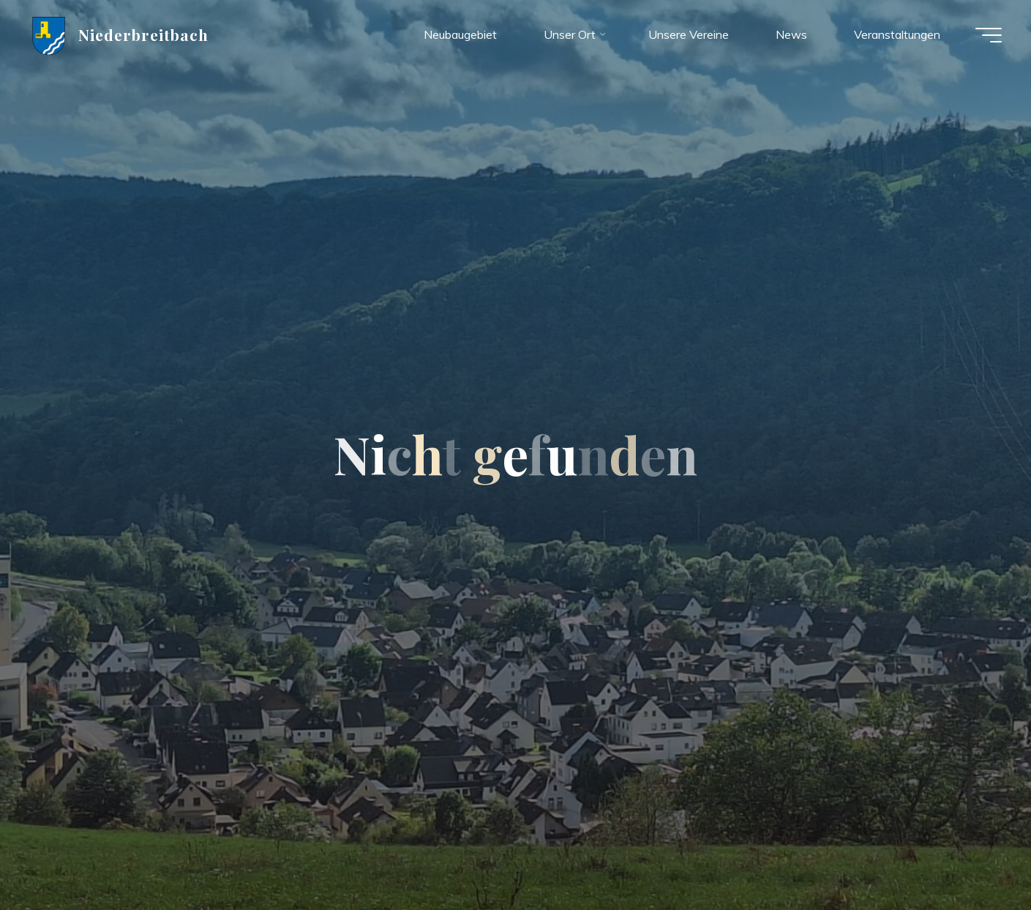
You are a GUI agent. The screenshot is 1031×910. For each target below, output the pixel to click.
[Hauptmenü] (988, 35)
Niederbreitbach (143, 34)
